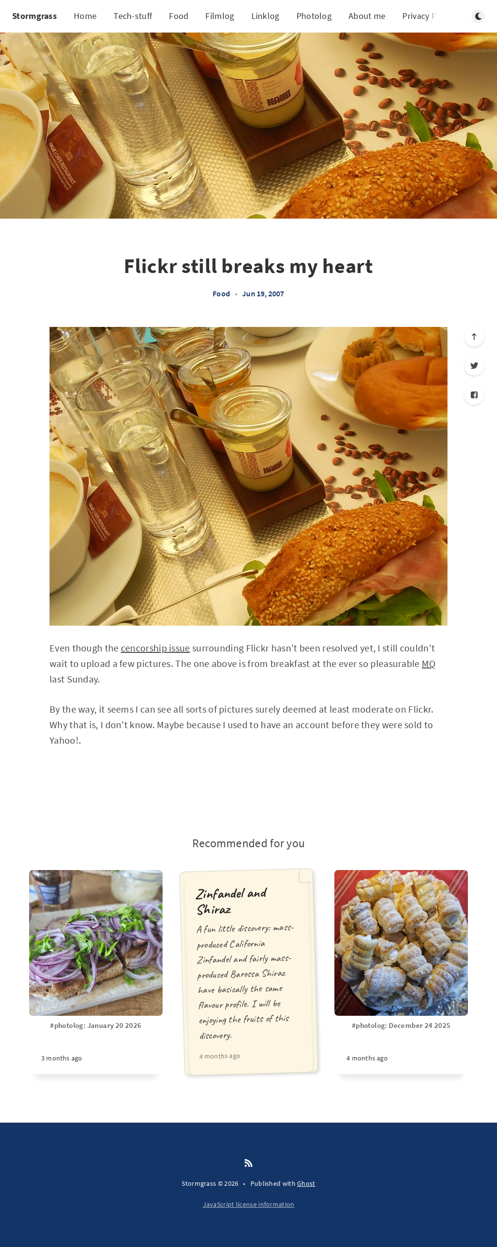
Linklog (265, 15)
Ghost (306, 1183)
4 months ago (219, 1055)
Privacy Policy (428, 15)
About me (366, 15)
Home (85, 15)
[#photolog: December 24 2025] (401, 1047)
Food (178, 15)
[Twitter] (474, 366)
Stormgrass (34, 15)
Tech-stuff (133, 15)
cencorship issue (155, 648)
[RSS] (248, 1163)
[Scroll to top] (474, 336)
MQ (429, 663)
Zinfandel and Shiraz (230, 900)
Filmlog (219, 15)
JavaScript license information (249, 1204)
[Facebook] (474, 395)
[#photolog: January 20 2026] (96, 1047)
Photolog (314, 15)
